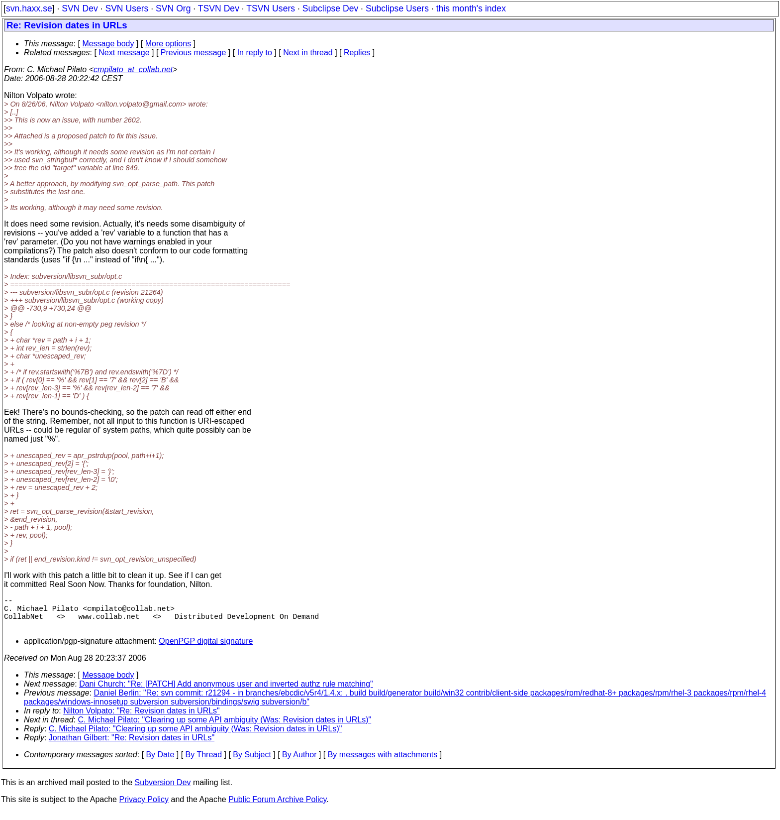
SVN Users (126, 8)
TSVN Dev (218, 8)
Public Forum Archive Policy (277, 807)
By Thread (204, 762)
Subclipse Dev (330, 8)
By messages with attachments (383, 762)
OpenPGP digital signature (206, 649)
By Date (160, 762)
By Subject (252, 762)
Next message (123, 52)
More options (168, 43)
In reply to (254, 52)
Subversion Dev (163, 790)
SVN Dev (80, 8)
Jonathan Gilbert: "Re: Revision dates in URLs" (131, 745)
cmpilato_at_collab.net (133, 69)
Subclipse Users (397, 8)
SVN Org (173, 8)
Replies (357, 52)
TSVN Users (270, 8)
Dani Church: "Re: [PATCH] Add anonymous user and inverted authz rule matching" (226, 692)
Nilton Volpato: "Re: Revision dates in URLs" (141, 718)
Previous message (193, 52)
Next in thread (308, 52)
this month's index (471, 8)
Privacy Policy (144, 807)
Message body (108, 43)
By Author (299, 762)
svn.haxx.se (29, 8)
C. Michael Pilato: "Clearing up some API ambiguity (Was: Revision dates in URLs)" (225, 727)
